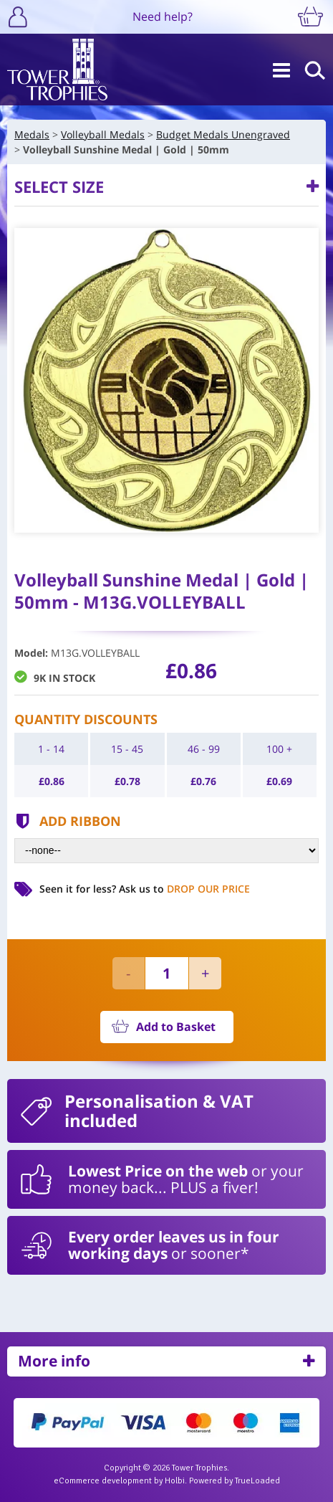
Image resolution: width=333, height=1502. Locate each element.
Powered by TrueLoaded (234, 1480)
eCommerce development (103, 1480)
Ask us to (184, 888)
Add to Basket (176, 1027)
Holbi (175, 1480)
